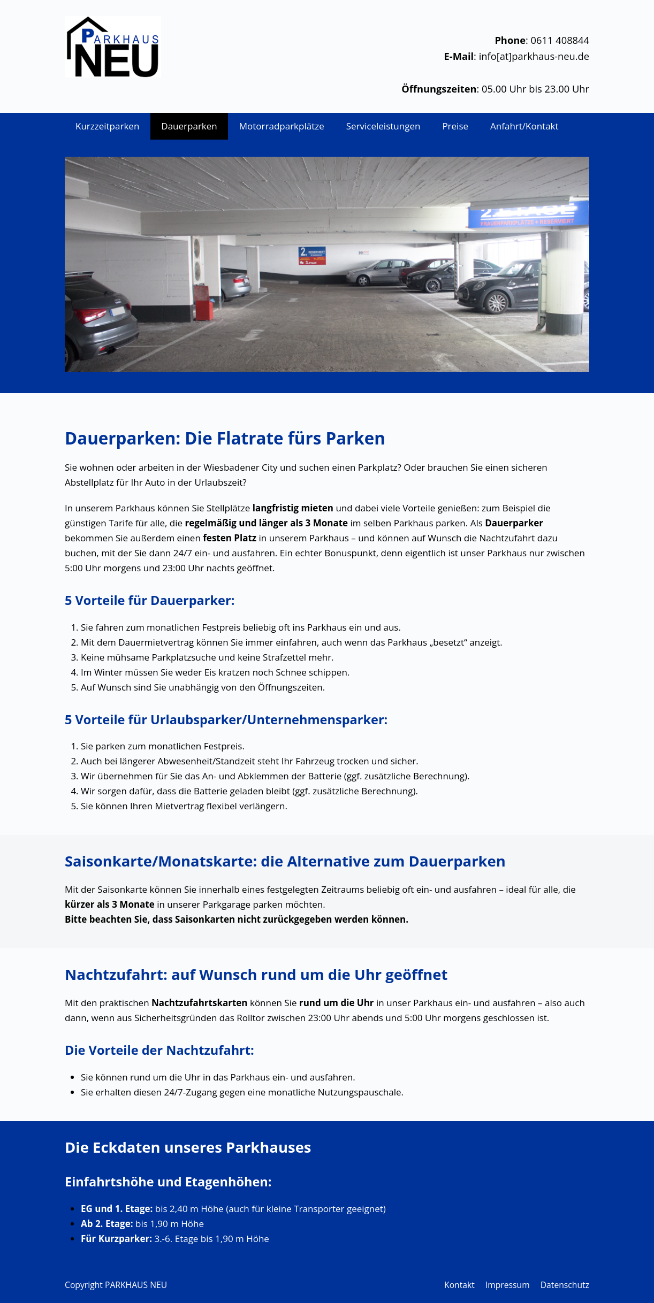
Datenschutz (565, 1285)
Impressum (507, 1285)
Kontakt (459, 1285)
